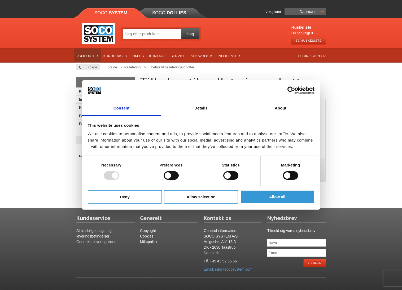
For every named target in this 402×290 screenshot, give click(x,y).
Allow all (277, 197)
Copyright (148, 231)
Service (178, 56)
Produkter (87, 56)
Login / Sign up (312, 56)
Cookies (147, 236)
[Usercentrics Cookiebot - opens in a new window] (291, 90)
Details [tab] (201, 108)
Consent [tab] (121, 108)
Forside (111, 67)
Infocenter (229, 56)
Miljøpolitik (148, 242)
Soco (111, 12)
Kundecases (115, 56)
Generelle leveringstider (96, 242)
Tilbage (90, 67)
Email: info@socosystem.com (228, 269)
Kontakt (157, 56)
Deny (125, 197)
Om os (138, 56)
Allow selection (200, 197)
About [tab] (280, 108)
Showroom (201, 56)
